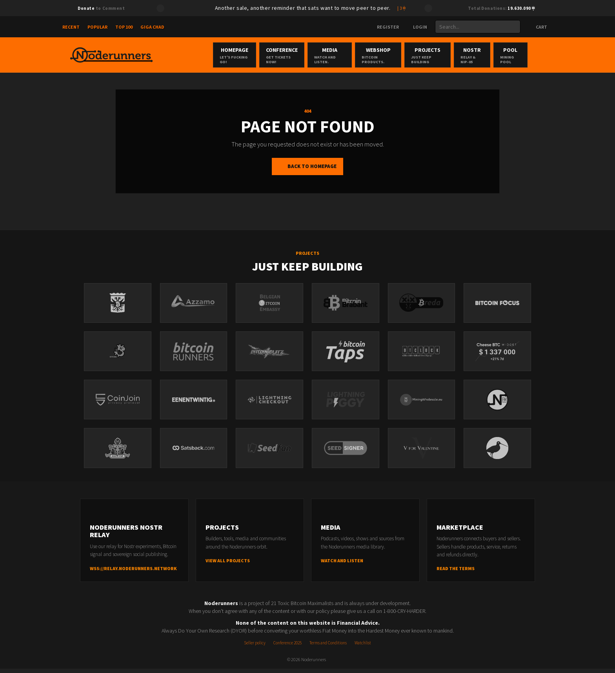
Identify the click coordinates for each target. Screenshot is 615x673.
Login (417, 27)
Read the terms (456, 573)
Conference (280, 55)
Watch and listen (342, 565)
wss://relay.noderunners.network (133, 573)
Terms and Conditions (328, 647)
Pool (537, 55)
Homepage (228, 55)
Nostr (494, 55)
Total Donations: (501, 8)
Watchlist (363, 647)
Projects (444, 55)
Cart (537, 27)
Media (333, 55)
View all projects (228, 565)
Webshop (388, 55)
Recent (71, 27)
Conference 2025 (287, 647)
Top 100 (124, 27)
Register (385, 27)
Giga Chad (152, 27)
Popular (97, 27)
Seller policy (255, 647)
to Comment (101, 8)
